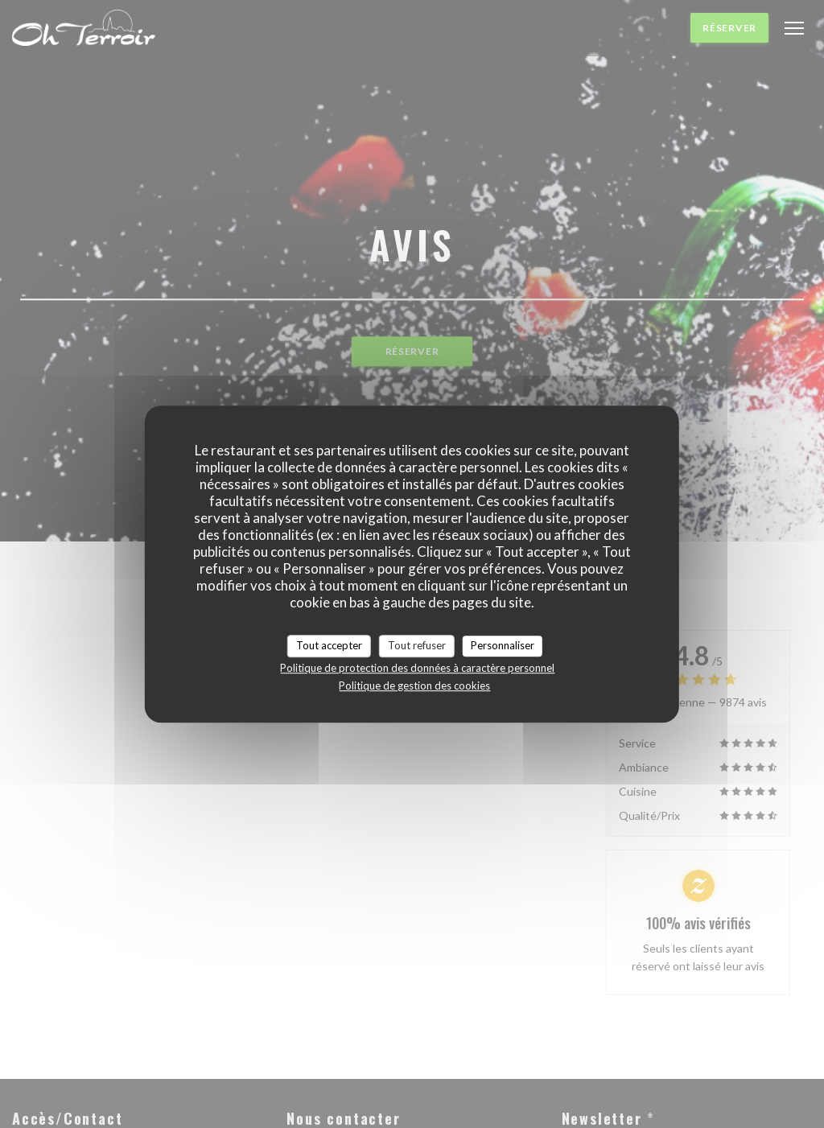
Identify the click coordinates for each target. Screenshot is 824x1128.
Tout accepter (329, 645)
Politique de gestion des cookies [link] (414, 685)
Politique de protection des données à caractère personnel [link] (417, 667)
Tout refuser (417, 645)
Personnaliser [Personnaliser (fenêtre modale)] (502, 645)
